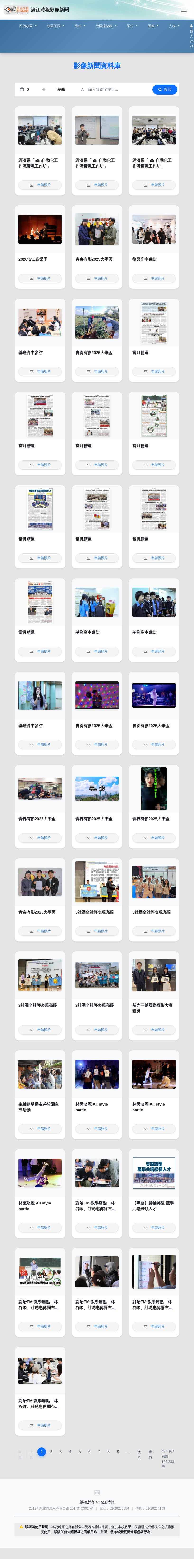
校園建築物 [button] (105, 26)
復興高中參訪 (144, 259)
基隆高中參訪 (30, 352)
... (128, 1452)
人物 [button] (173, 26)
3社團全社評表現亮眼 (94, 912)
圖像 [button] (152, 26)
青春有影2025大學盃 (93, 259)
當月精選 (140, 352)
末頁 (150, 1454)
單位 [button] (131, 26)
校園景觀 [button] (54, 26)
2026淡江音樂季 (32, 259)
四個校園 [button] (26, 26)
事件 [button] (79, 26)
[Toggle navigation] (183, 9)
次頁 (139, 1454)
